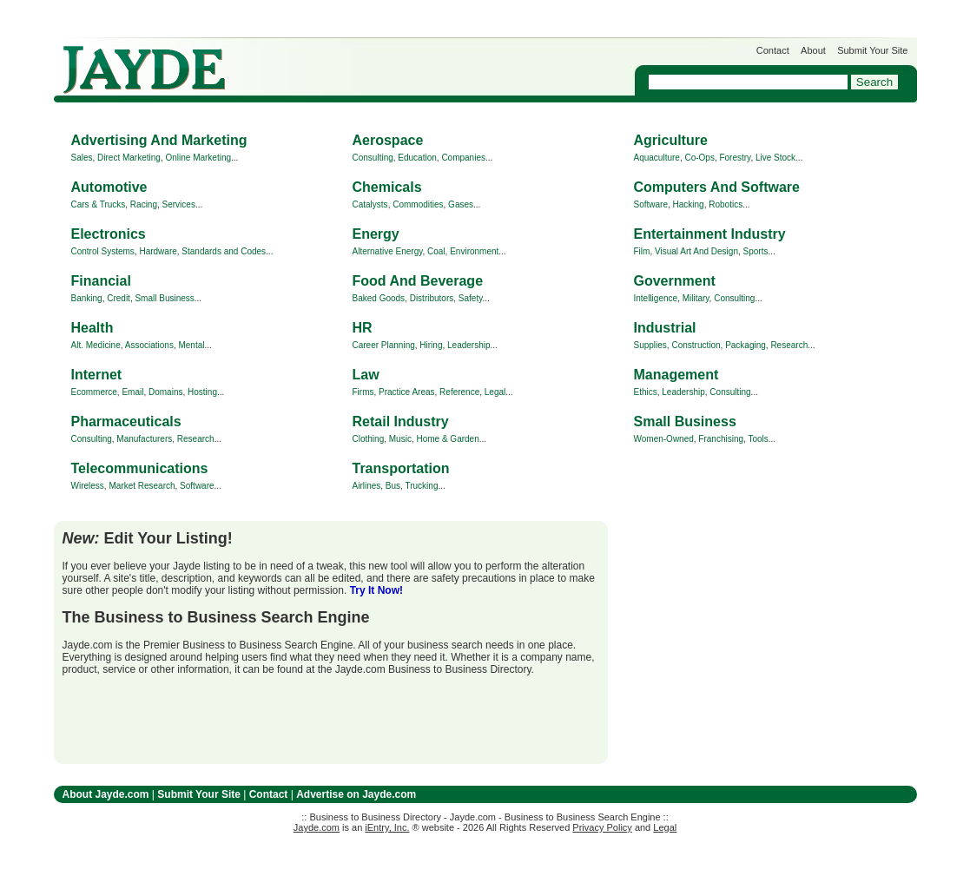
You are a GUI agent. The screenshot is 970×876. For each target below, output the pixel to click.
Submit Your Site (872, 50)
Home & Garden (447, 439)
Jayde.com (144, 70)
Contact (772, 50)
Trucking (421, 486)
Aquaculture (657, 157)
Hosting (202, 392)
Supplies (650, 345)
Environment (474, 251)
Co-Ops (699, 157)
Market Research (142, 486)
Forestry (734, 157)
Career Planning (384, 345)
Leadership (468, 345)
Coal (436, 251)
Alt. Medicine (96, 345)
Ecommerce (94, 392)
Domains (165, 392)
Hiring (430, 345)
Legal (495, 392)
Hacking (688, 204)
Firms (363, 392)
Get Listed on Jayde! (349, 61)
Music (400, 439)
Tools (758, 439)
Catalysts (370, 204)
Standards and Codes (223, 251)
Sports (756, 251)
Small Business (164, 298)
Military (696, 298)
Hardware (157, 251)
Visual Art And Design (696, 251)
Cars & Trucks (98, 204)
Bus (393, 486)
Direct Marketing (129, 157)
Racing (143, 204)
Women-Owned (664, 439)
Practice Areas (406, 392)
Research (789, 345)
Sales (82, 157)
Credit (118, 298)
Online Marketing (198, 157)
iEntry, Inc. (387, 827)
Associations (149, 345)
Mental (191, 345)
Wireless (87, 486)
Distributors (432, 298)
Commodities (418, 204)
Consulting (373, 157)
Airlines (367, 486)
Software (651, 204)
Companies (463, 157)
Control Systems (103, 251)
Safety (471, 298)
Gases (460, 204)
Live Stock (775, 157)
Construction (695, 345)
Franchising (720, 439)
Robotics (725, 204)
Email (132, 392)
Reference (459, 392)
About (813, 50)
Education (417, 157)
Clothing (369, 439)
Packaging (745, 345)
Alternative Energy (388, 251)
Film (642, 251)
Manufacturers (144, 439)
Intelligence (656, 298)
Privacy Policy (601, 827)
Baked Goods (379, 298)
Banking (86, 298)
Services (178, 204)
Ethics (645, 392)
